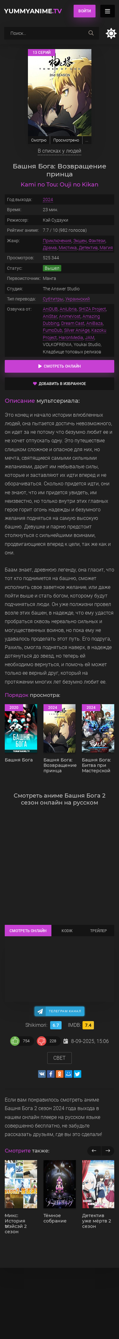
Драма (50, 247)
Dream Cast (72, 323)
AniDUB (50, 309)
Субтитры (53, 298)
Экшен (80, 240)
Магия (106, 247)
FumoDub (52, 330)
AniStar (50, 316)
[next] (108, 1151)
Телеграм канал (65, 1011)
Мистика (68, 247)
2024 (48, 199)
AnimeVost (70, 316)
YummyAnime (33, 11)
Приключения (57, 240)
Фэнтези (97, 240)
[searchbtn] (91, 33)
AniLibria (68, 309)
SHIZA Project (92, 309)
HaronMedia (71, 337)
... (86, 140)
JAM (89, 337)
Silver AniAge (76, 330)
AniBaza (94, 323)
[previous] (94, 1151)
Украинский (77, 298)
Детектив (88, 247)
